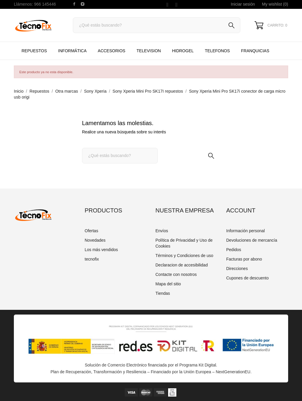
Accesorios (111, 50)
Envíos (161, 230)
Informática (72, 50)
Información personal (245, 230)
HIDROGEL (182, 50)
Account (240, 210)
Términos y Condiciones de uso (184, 255)
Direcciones (237, 268)
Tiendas (162, 293)
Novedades (95, 240)
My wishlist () (275, 4)
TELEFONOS (222, 47)
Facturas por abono (244, 259)
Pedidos (233, 249)
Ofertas (91, 230)
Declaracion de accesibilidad (181, 265)
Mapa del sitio (168, 283)
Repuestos (34, 50)
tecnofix (92, 259)
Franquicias (255, 50)
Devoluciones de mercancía (251, 240)
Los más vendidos (101, 249)
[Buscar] (156, 25)
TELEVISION (149, 50)
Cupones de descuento (247, 278)
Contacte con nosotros (176, 274)
